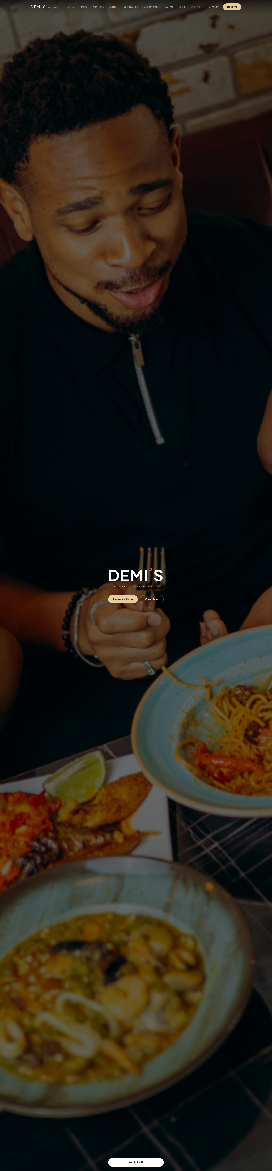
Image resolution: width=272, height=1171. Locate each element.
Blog (182, 6)
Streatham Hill (152, 6)
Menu (84, 6)
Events (169, 6)
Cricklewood (131, 6)
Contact (213, 6)
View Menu (152, 599)
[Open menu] (136, 1162)
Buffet (114, 6)
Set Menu (98, 6)
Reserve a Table (123, 599)
